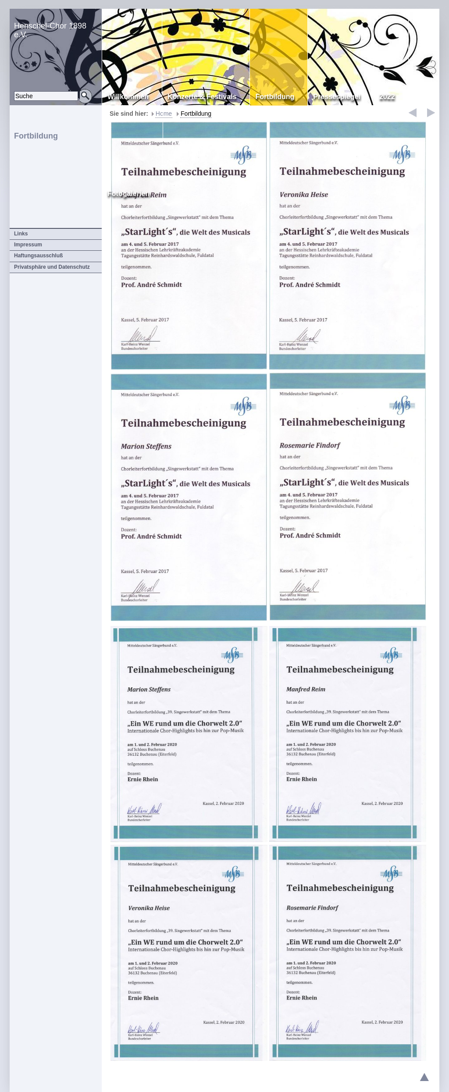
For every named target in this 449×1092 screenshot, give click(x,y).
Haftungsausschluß (38, 256)
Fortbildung (196, 113)
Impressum (28, 245)
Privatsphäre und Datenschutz (52, 267)
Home (164, 113)
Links (21, 234)
